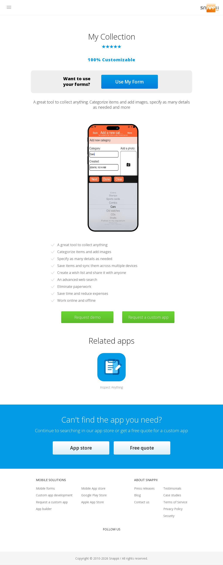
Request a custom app (148, 317)
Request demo (87, 317)
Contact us (141, 502)
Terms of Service (175, 502)
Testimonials (172, 488)
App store (81, 448)
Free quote (142, 448)
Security (168, 516)
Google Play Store (94, 495)
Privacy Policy (172, 509)
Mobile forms (45, 488)
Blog (137, 495)
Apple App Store (92, 502)
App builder (44, 509)
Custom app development (54, 495)
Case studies (172, 495)
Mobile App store (93, 488)
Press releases (144, 488)
